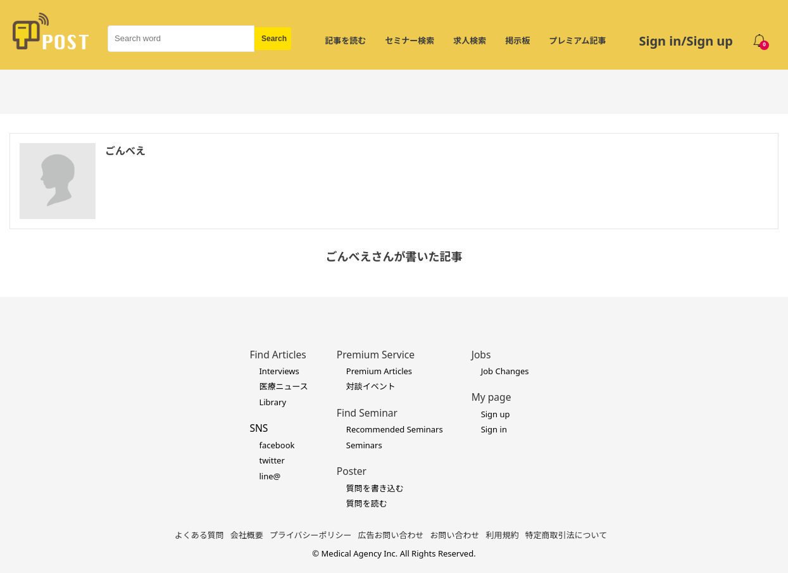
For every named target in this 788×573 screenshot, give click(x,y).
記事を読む (345, 40)
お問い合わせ (455, 535)
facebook (276, 445)
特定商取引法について (566, 535)
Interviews (279, 371)
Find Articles (277, 355)
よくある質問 (199, 535)
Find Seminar (367, 413)
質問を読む (366, 503)
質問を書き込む (375, 488)
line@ (269, 476)
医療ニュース (283, 386)
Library (272, 402)
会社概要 (246, 535)
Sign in (494, 429)
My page (491, 397)
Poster (351, 471)
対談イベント (371, 386)
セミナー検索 (409, 40)
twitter (271, 460)
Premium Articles (379, 371)
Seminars (364, 445)
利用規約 (502, 535)
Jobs (481, 355)
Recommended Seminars (394, 429)
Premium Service (376, 355)
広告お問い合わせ (391, 535)
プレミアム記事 (577, 40)
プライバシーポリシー (311, 535)
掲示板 (517, 40)
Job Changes (505, 371)
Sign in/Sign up (686, 40)
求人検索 (469, 40)
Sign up (495, 414)
